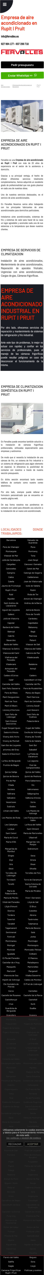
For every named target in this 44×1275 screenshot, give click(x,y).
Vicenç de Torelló (33, 736)
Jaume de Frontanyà (11, 585)
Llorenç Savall (33, 705)
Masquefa (11, 966)
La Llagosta (33, 760)
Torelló (11, 884)
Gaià (33, 932)
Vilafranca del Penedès (11, 658)
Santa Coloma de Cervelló (33, 885)
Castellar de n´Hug (11, 962)
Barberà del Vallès (11, 627)
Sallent (11, 614)
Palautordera (33, 721)
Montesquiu (32, 945)
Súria (33, 802)
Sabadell (33, 749)
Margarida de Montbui (11, 850)
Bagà (33, 631)
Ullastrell (33, 837)
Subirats (11, 806)
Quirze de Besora (11, 776)
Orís (11, 864)
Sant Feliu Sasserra (11, 688)
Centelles (33, 991)
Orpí (11, 860)
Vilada (11, 785)
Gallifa (11, 1261)
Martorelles (33, 966)
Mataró (33, 640)
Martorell (11, 971)
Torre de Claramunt (33, 879)
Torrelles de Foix (33, 873)
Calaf (11, 679)
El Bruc (33, 906)
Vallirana (11, 793)
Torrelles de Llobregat (11, 874)
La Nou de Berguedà (11, 760)
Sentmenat (11, 932)
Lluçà (33, 1266)
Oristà (33, 860)
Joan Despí (33, 560)
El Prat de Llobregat (33, 984)
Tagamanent (11, 928)
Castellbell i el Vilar (33, 679)
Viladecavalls (33, 657)
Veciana (11, 789)
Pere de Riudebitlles (32, 688)
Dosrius (11, 910)
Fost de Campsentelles (33, 766)
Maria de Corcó (11, 837)
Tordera (11, 915)
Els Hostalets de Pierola (11, 985)
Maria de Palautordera (11, 892)
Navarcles (11, 640)
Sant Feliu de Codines (33, 715)
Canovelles (11, 568)
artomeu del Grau (11, 749)
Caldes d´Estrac (11, 675)
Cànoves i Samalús (33, 564)
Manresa (33, 636)
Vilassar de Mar (11, 555)
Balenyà (11, 631)
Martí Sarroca (33, 697)
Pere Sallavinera (32, 780)
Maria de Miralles (33, 891)
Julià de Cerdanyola (11, 560)
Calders (32, 675)
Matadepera (32, 962)
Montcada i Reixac (33, 949)
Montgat (11, 945)
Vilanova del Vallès (32, 648)
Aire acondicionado (5, 85)
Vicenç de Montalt (11, 741)
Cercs (11, 991)
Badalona (33, 664)
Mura (33, 547)
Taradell (11, 923)
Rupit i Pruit (11, 590)
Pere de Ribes (11, 692)
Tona (33, 555)
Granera (33, 1015)
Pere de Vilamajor (11, 547)
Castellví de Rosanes (11, 995)
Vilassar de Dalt (33, 644)
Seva (33, 855)
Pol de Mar (11, 780)
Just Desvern (33, 710)
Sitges (11, 855)
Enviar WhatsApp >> (22, 75)
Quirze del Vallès (32, 772)
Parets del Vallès (11, 1257)
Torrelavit (11, 879)
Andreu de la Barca (33, 603)
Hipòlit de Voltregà (11, 979)
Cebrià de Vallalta (33, 741)
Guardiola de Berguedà (11, 1009)
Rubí (11, 594)
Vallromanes (33, 789)
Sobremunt (33, 848)
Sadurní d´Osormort (11, 754)
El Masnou (33, 958)
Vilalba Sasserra (32, 975)
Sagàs (11, 1266)
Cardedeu (32, 618)
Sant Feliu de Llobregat (11, 715)
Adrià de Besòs (33, 610)
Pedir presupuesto (22, 65)
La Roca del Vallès (33, 824)
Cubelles (33, 910)
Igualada (11, 953)
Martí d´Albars (11, 705)
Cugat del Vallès (33, 728)
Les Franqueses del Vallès (33, 818)
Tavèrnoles (33, 919)
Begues (32, 1257)
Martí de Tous (11, 701)
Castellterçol (11, 999)
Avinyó (33, 668)
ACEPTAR (33, 1144)
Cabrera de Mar (33, 653)
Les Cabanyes (11, 824)
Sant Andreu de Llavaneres (11, 604)
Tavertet (11, 919)
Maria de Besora (32, 928)
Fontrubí (11, 936)
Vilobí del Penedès (11, 902)
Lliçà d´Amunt (11, 906)
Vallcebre (11, 797)
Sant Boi (33, 745)
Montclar (11, 949)
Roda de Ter (32, 594)
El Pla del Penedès (11, 958)
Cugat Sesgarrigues (11, 728)
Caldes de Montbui (33, 979)
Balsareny (32, 627)
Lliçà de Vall (33, 902)
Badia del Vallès (11, 644)
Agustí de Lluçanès (11, 610)
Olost (11, 868)
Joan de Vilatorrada (33, 581)
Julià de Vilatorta (11, 618)
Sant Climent (33, 829)
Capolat (11, 623)
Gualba (33, 1008)
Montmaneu (11, 941)
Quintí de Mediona (33, 776)
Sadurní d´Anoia (11, 732)
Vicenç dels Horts (11, 736)
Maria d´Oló (11, 842)
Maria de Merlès (11, 897)
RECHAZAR (14, 1144)
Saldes (33, 806)
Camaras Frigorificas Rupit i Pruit (11, 1271)
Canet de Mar (33, 568)
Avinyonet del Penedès (11, 669)
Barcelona (11, 540)
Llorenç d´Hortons (11, 710)
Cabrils (11, 636)
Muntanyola (11, 551)
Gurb (33, 1004)
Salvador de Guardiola (32, 541)
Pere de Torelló (33, 614)
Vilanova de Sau (11, 975)
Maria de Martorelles (32, 833)
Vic (32, 785)
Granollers (11, 1015)
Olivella (33, 868)
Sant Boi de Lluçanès (11, 745)
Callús (11, 577)
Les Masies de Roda (11, 817)
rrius (11, 1004)
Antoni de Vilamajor (33, 598)
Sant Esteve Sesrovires (11, 722)
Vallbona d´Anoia (32, 797)
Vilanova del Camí (11, 653)
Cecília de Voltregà (33, 732)
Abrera (33, 915)
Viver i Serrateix (33, 897)
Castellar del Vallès (11, 684)
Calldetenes (32, 577)
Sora (33, 1261)
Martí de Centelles (33, 701)
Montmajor (33, 941)
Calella (11, 581)
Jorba (33, 936)
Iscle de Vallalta (33, 585)
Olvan (32, 864)
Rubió (33, 590)
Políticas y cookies (33, 1270)
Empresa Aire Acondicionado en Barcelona (22, 85)
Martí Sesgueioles (11, 697)
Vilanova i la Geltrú (11, 648)
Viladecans (11, 664)
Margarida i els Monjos (33, 843)
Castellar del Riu (32, 684)
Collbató (33, 953)
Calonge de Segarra (33, 572)
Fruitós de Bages (11, 765)
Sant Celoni (11, 833)
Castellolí (33, 999)
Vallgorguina (33, 793)
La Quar (11, 829)
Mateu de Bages (33, 692)
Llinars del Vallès (11, 810)
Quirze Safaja (11, 772)
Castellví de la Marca (33, 995)
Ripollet (11, 598)
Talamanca (33, 923)
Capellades (33, 623)
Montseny (32, 551)
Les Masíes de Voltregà (32, 812)
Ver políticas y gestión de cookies (23, 1138)
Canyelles (11, 564)
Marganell (33, 971)
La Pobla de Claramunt (33, 755)
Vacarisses (11, 802)
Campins (11, 572)
